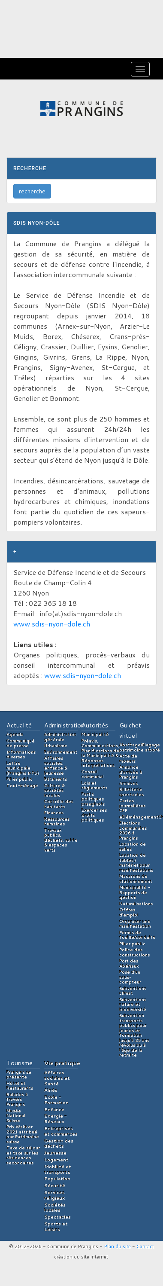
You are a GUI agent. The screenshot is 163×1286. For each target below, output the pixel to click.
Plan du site (117, 1246)
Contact (145, 1246)
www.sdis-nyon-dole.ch (51, 624)
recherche (32, 191)
